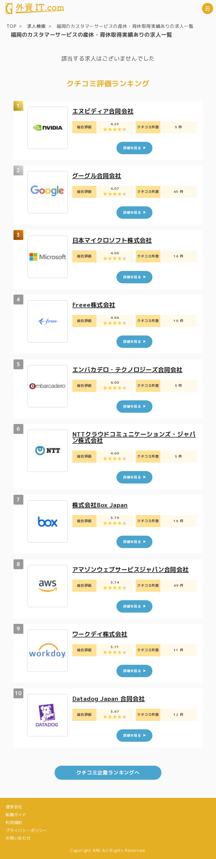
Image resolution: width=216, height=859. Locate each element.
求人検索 (36, 26)
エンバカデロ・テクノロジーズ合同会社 (130, 369)
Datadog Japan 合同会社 (110, 698)
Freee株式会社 (94, 304)
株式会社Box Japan (101, 504)
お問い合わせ (18, 837)
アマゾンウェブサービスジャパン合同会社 (133, 569)
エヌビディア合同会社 (104, 111)
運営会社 (14, 806)
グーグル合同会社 (97, 175)
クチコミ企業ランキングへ (108, 772)
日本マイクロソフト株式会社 (114, 240)
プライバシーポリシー (26, 829)
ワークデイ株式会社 (101, 633)
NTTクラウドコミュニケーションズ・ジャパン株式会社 (133, 436)
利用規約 (14, 822)
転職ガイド (16, 814)
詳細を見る (132, 147)
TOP (11, 26)
